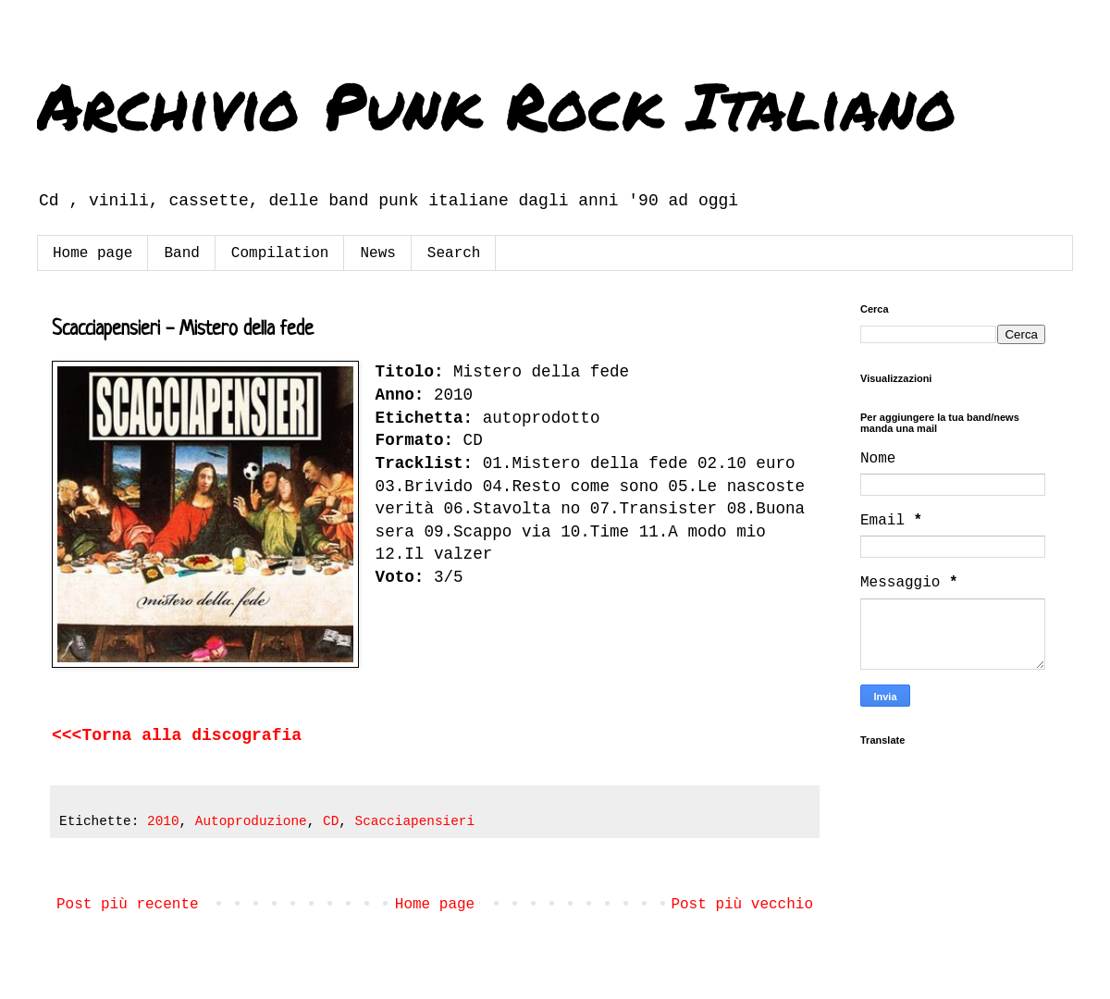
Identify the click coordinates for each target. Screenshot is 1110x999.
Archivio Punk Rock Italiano (496, 104)
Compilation (280, 253)
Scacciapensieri (415, 821)
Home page (92, 253)
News (377, 253)
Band (181, 253)
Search (454, 253)
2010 (163, 821)
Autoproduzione (251, 821)
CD (331, 821)
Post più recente (127, 904)
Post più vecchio (742, 904)
